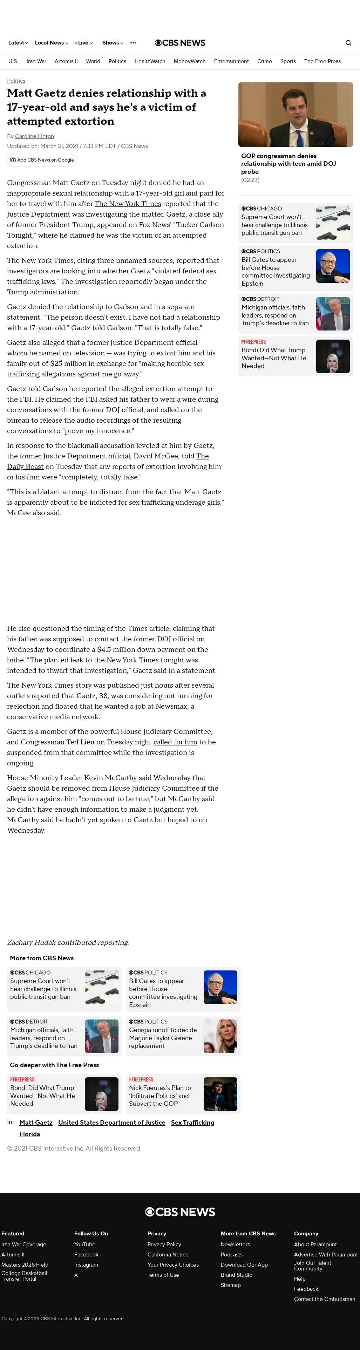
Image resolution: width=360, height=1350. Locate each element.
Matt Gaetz (36, 1123)
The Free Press (322, 61)
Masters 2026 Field (24, 1265)
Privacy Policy (164, 1244)
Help (300, 1279)
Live (85, 42)
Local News (51, 43)
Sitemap (231, 1285)
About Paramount (315, 1244)
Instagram (86, 1265)
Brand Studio (236, 1275)
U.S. (13, 61)
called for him (175, 742)
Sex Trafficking (193, 1123)
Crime (264, 61)
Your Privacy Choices (173, 1265)
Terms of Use (163, 1275)
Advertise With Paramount (326, 1254)
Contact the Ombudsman (324, 1299)
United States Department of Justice (111, 1123)
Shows (112, 43)
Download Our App (244, 1265)
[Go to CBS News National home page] (180, 42)
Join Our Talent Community (312, 1265)
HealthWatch (150, 61)
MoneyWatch (190, 61)
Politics (117, 61)
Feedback (306, 1289)
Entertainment (231, 61)
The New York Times (128, 204)
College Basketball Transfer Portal (24, 1276)
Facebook (86, 1254)
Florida (29, 1134)
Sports (288, 61)
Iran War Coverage (23, 1244)
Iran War (36, 61)
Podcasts (232, 1254)
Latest (18, 43)
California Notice (168, 1254)
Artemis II (66, 61)
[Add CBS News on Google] (42, 160)
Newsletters (235, 1244)
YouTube (84, 1244)
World (93, 61)
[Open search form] (348, 43)
